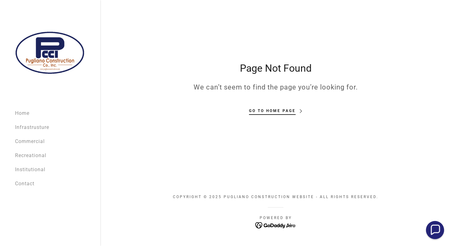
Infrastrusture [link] (32, 127)
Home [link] (22, 113)
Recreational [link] (30, 155)
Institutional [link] (30, 169)
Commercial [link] (30, 141)
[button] (435, 230)
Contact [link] (24, 184)
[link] (50, 52)
